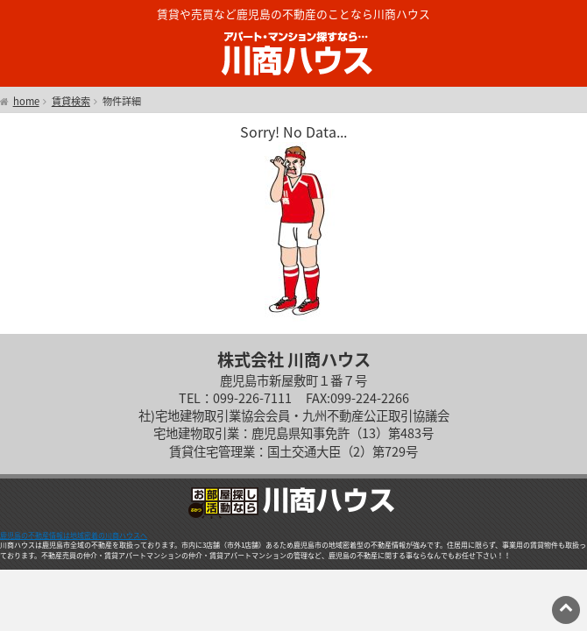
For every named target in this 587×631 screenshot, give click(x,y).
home (26, 102)
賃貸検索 (71, 102)
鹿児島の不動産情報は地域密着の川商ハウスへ (73, 535)
